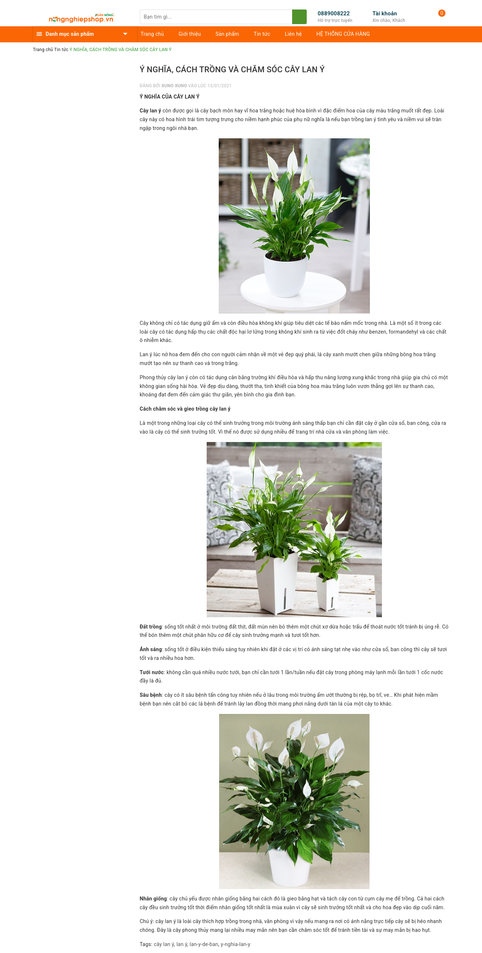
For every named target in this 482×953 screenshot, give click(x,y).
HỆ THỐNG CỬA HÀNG (343, 34)
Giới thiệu (190, 34)
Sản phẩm (227, 34)
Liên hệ (293, 34)
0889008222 (334, 13)
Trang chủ (152, 34)
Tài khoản (384, 13)
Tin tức (262, 34)
